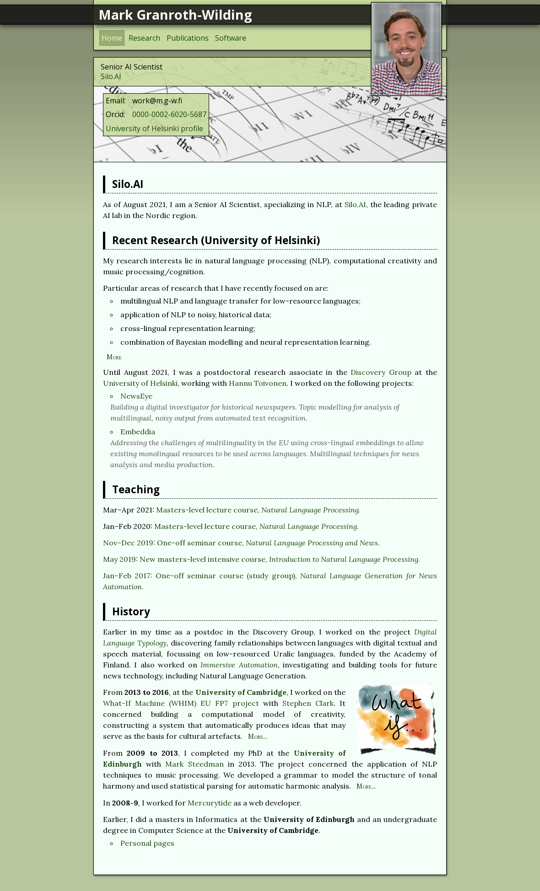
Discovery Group (381, 372)
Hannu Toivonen (257, 383)
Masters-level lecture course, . (258, 509)
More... (257, 736)
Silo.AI (111, 76)
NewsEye (136, 395)
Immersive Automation (238, 664)
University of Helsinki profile (154, 128)
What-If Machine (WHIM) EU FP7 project (181, 703)
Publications (188, 38)
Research (144, 38)
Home (112, 38)
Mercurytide (210, 802)
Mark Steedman (194, 763)
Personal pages (147, 843)
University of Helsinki (140, 383)
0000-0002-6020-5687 (169, 114)
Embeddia (137, 431)
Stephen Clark (308, 703)
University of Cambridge (240, 692)
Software (230, 38)
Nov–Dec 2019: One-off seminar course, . (241, 542)
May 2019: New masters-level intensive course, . (261, 559)
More (114, 357)
